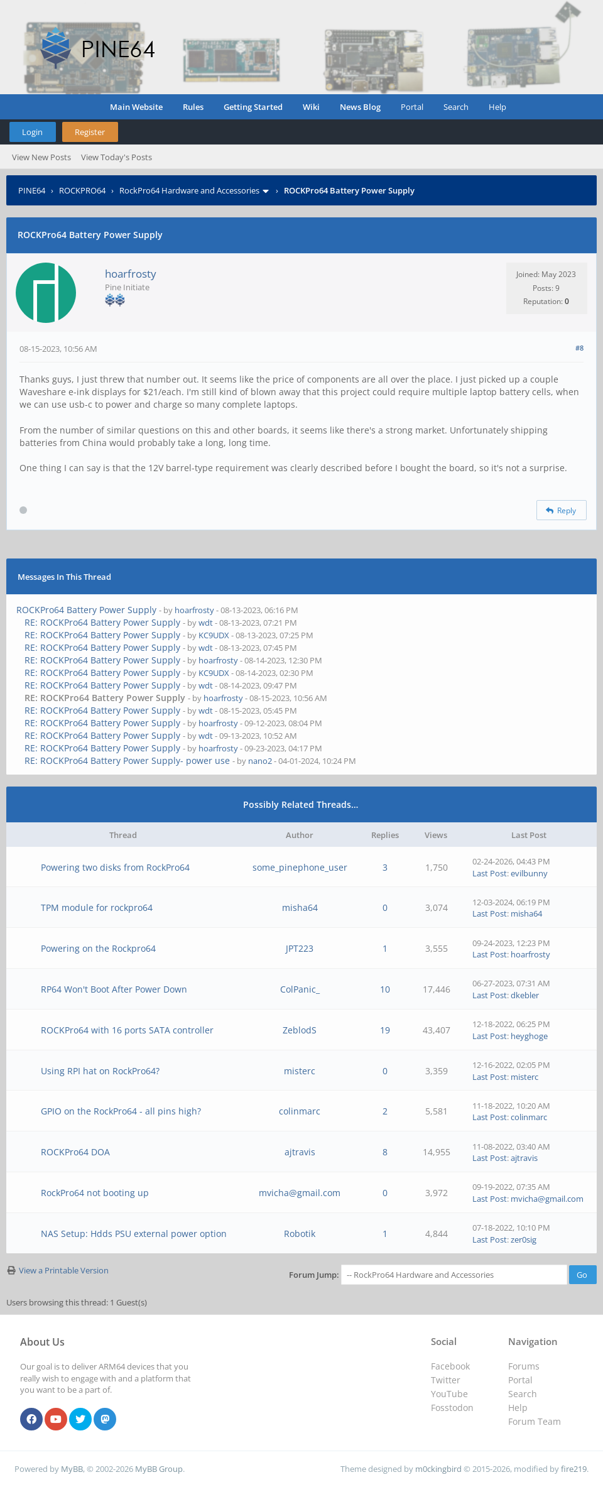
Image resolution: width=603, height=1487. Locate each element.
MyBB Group (159, 1468)
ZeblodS (300, 1030)
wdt (205, 622)
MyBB (72, 1468)
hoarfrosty (130, 273)
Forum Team (534, 1421)
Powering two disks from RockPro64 (115, 867)
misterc (299, 1071)
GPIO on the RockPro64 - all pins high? (121, 1111)
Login (32, 132)
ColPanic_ (300, 989)
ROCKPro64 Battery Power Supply (86, 610)
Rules (193, 106)
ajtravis (300, 1152)
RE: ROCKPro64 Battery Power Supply (102, 622)
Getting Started (253, 106)
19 (385, 1030)
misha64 (300, 907)
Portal (412, 106)
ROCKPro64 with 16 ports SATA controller (127, 1030)
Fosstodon (452, 1407)
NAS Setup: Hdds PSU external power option (134, 1233)
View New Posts (41, 157)
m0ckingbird (438, 1468)
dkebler (525, 995)
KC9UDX (213, 635)
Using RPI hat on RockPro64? (100, 1071)
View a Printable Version (64, 1270)
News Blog (360, 106)
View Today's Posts (116, 157)
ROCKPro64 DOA (75, 1152)
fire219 (574, 1468)
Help (497, 106)
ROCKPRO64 (82, 190)
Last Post (489, 873)
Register (90, 132)
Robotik (299, 1233)
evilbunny (529, 873)
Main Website (136, 106)
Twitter (445, 1380)
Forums (524, 1366)
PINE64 (31, 190)
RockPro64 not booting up (95, 1193)
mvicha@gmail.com (299, 1193)
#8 (579, 347)
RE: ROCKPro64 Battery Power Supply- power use (127, 760)
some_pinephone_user (300, 867)
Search (456, 106)
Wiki (311, 106)
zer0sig (523, 1239)
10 (385, 989)
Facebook (450, 1366)
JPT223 (299, 948)
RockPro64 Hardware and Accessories (189, 190)
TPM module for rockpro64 (97, 907)
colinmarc (299, 1111)
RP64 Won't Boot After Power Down (114, 989)
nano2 (260, 760)
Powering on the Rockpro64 (98, 948)
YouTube (449, 1394)
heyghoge (529, 1036)
